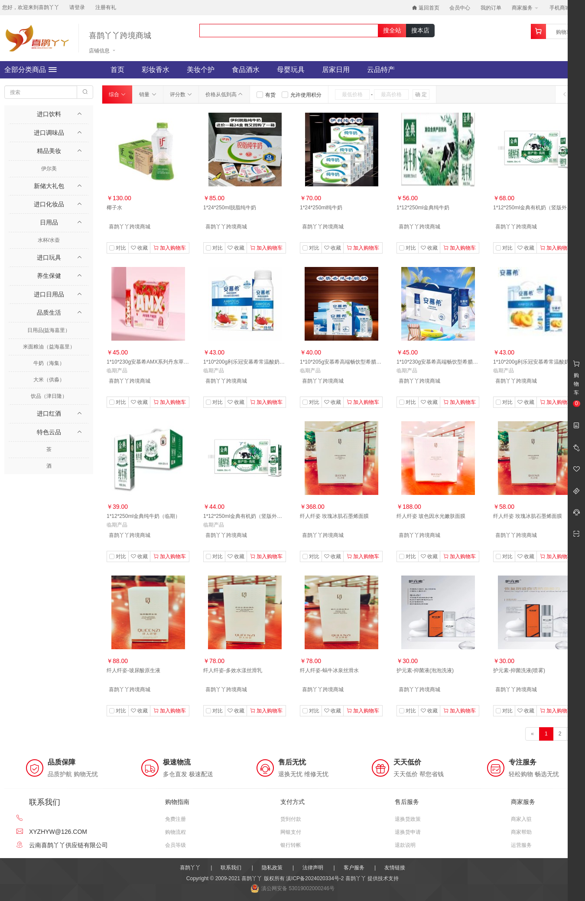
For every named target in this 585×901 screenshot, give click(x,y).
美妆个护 (200, 69)
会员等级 (175, 845)
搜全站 (392, 30)
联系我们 (231, 868)
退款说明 (405, 845)
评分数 (181, 94)
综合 (117, 94)
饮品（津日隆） (49, 396)
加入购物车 (169, 248)
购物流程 (175, 832)
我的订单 (491, 8)
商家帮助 (521, 832)
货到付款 (290, 819)
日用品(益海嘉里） (49, 330)
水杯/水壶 (49, 240)
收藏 (139, 248)
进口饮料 (49, 114)
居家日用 (336, 69)
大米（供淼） (49, 380)
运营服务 (521, 845)
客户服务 (354, 868)
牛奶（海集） (49, 363)
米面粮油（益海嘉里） (49, 347)
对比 (121, 247)
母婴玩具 (291, 69)
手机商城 (562, 8)
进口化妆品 (49, 204)
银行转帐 (290, 845)
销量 (147, 94)
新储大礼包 (49, 185)
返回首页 (425, 8)
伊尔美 (49, 169)
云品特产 (381, 69)
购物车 (564, 32)
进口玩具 (49, 257)
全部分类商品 (30, 69)
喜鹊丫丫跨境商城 (120, 36)
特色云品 (49, 432)
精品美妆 (49, 150)
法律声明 (312, 868)
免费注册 (175, 819)
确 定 (421, 94)
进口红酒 (49, 413)
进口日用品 (49, 294)
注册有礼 (105, 7)
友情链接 (394, 868)
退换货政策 (408, 819)
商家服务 (525, 8)
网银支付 (290, 832)
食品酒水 (246, 69)
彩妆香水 (155, 69)
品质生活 (49, 312)
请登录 (77, 7)
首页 (117, 69)
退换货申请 (408, 832)
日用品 (49, 222)
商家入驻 (521, 819)
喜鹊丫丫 (190, 868)
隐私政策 (272, 868)
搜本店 (420, 30)
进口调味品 (49, 132)
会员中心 (459, 8)
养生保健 (49, 275)
